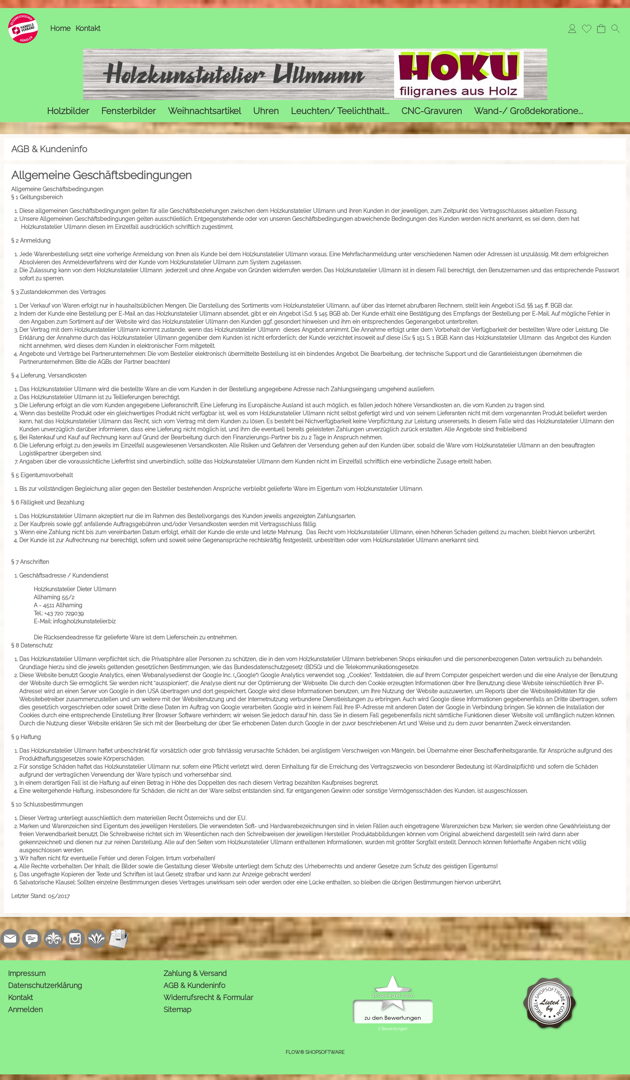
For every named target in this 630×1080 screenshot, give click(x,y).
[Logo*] (23, 16)
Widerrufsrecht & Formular (208, 997)
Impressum (26, 973)
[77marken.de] (32, 939)
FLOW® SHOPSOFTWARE (315, 1052)
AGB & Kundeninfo (194, 985)
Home (60, 28)
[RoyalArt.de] (53, 939)
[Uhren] (266, 111)
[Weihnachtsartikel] (204, 111)
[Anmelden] (572, 28)
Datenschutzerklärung (45, 985)
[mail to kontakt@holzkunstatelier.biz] (10, 939)
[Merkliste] (586, 28)
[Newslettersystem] (118, 939)
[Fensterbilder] (128, 111)
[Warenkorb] (601, 28)
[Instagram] (75, 939)
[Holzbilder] (68, 111)
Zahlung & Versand (195, 973)
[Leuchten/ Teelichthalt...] (340, 111)
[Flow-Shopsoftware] (97, 939)
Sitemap (177, 1009)
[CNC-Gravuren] (431, 111)
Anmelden (25, 1009)
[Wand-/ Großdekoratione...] (528, 111)
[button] (615, 28)
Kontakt (88, 28)
